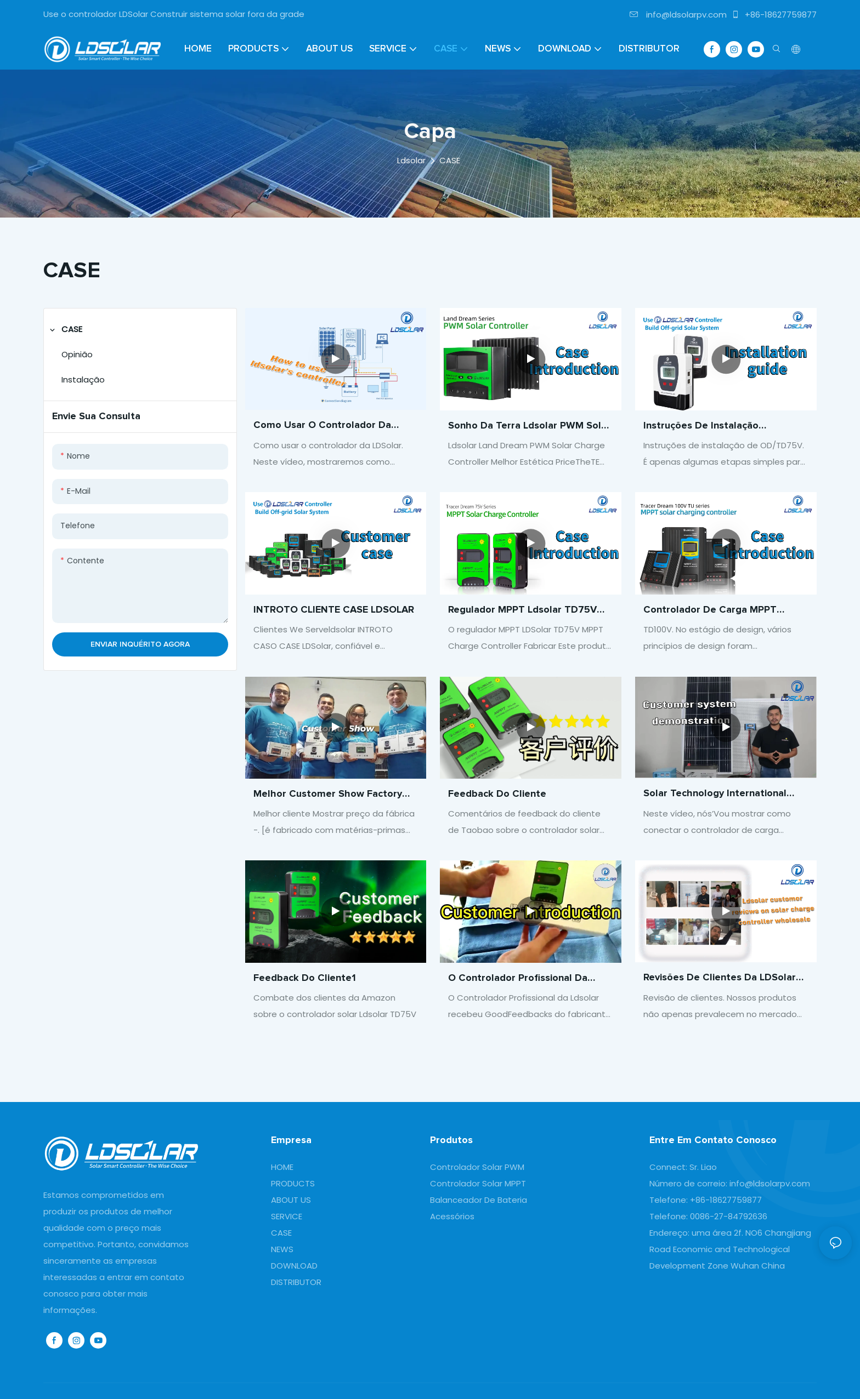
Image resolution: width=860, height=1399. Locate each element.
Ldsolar (411, 160)
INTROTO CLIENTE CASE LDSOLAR (333, 611)
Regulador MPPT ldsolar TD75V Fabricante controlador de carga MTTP (526, 617)
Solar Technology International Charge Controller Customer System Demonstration (715, 802)
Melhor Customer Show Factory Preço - (327, 801)
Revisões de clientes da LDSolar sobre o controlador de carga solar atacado (719, 991)
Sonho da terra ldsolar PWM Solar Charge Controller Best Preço (529, 427)
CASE (449, 160)
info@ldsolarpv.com (678, 14)
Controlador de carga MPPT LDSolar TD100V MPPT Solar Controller (710, 611)
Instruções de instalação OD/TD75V (701, 427)
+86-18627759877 (774, 14)
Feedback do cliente (497, 806)
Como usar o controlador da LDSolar (322, 426)
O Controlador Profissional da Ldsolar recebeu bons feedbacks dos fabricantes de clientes (525, 991)
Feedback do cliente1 (304, 990)
